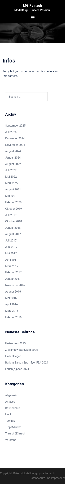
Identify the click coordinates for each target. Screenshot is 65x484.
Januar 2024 (13, 157)
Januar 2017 (13, 278)
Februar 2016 (13, 317)
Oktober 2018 (13, 221)
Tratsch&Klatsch (15, 433)
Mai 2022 (11, 176)
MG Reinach (32, 5)
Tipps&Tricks (13, 427)
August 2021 (13, 189)
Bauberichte (12, 408)
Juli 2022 (10, 170)
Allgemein (11, 395)
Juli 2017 (10, 240)
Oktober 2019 (13, 208)
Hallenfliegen (13, 356)
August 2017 (13, 234)
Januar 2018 (13, 227)
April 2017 (11, 259)
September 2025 (15, 125)
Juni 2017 (11, 247)
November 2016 (15, 285)
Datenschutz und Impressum (47, 478)
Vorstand (10, 440)
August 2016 (13, 291)
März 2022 (11, 183)
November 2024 (15, 144)
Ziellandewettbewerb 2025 (21, 349)
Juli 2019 (10, 215)
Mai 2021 (11, 196)
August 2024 (13, 151)
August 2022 (13, 164)
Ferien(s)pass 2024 (17, 369)
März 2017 (11, 266)
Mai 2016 (11, 298)
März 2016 (11, 310)
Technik (10, 420)
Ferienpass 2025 (15, 343)
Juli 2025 (10, 132)
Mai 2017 (11, 253)
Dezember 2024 (15, 138)
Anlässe (10, 401)
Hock (8, 414)
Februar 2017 (13, 272)
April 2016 (11, 304)
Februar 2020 (13, 202)
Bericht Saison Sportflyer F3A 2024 (26, 362)
